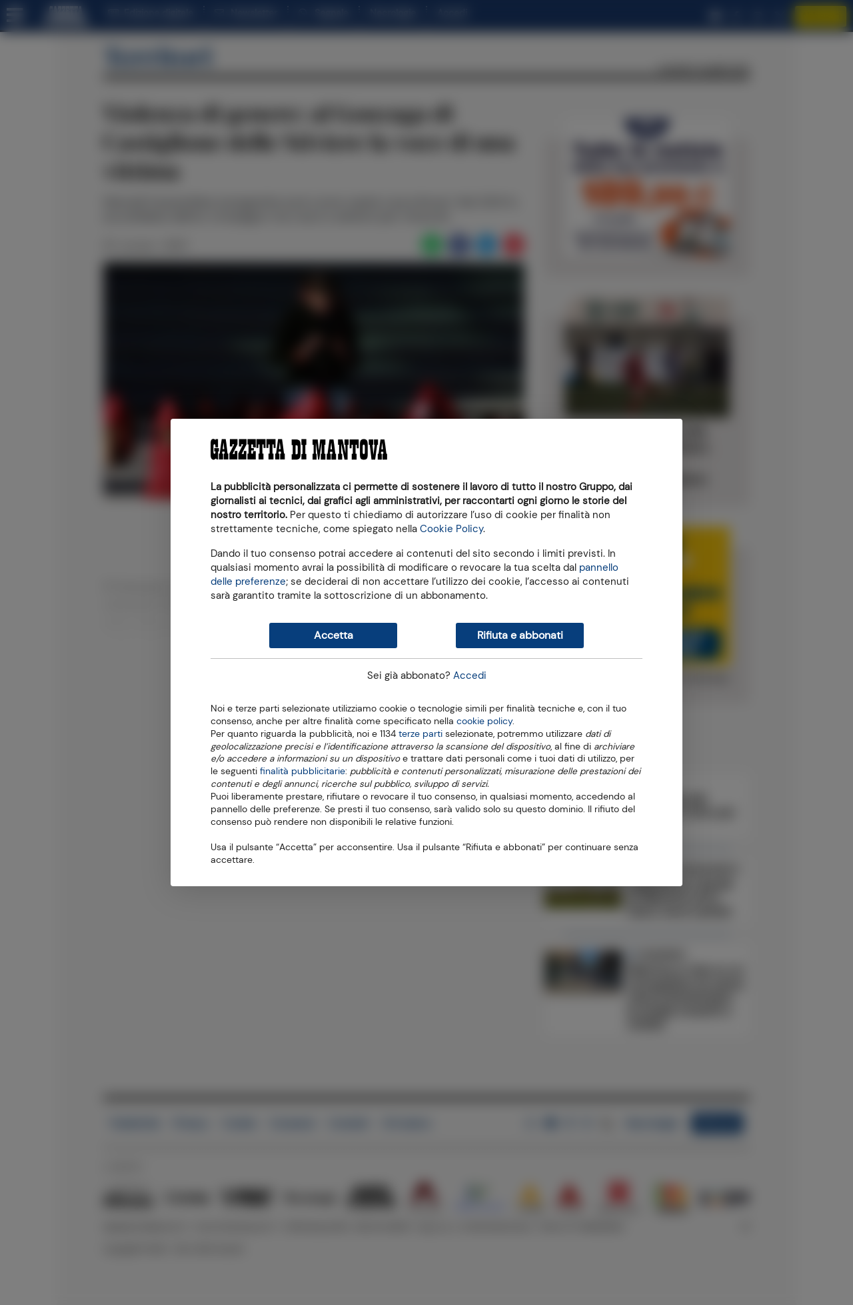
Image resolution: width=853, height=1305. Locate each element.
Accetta (333, 635)
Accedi (469, 675)
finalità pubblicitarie (302, 770)
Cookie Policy (451, 528)
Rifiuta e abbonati (520, 635)
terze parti (420, 733)
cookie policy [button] (484, 721)
